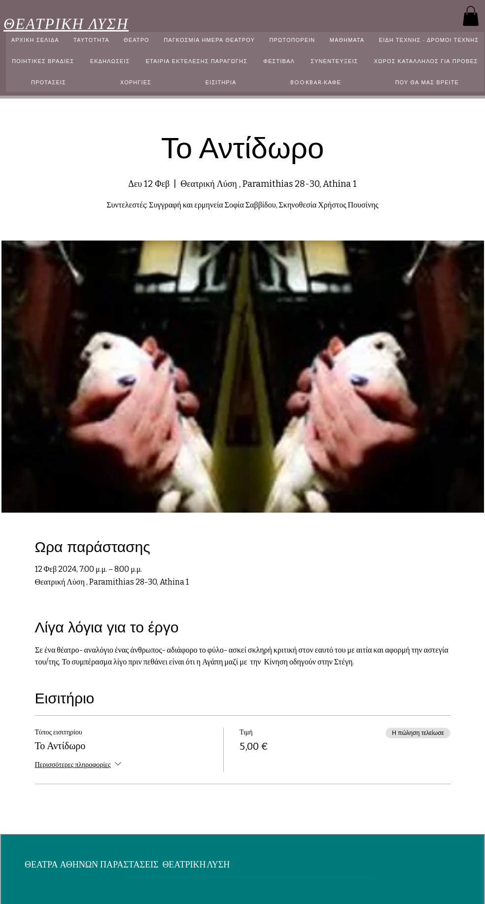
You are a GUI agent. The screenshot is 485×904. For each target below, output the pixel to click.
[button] (470, 16)
